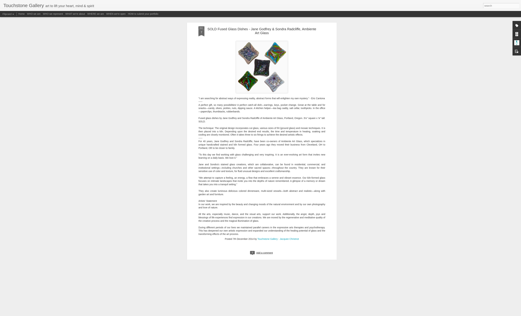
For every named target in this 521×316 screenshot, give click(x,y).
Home (21, 14)
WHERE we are (95, 14)
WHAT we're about (75, 14)
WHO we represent (53, 14)
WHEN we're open (116, 14)
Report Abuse (281, 314)
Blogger (271, 314)
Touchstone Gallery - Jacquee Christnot (278, 162)
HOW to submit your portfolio (143, 14)
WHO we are (34, 14)
